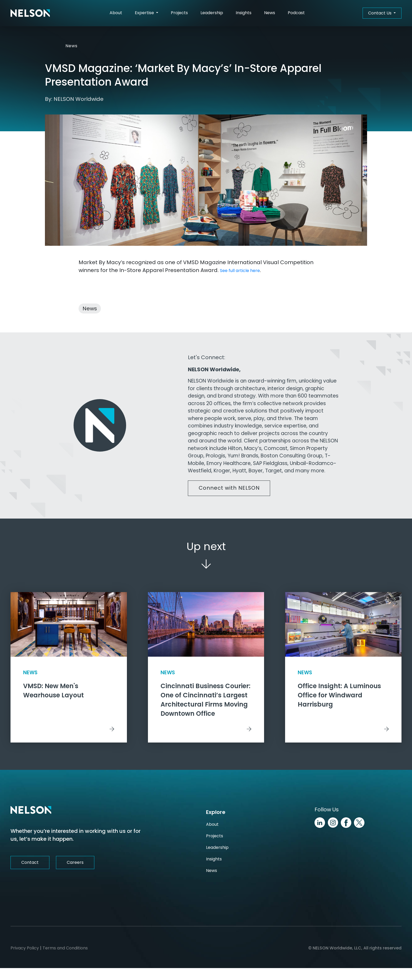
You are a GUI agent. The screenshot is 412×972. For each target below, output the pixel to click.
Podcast (296, 13)
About (116, 13)
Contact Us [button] (380, 13)
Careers (75, 866)
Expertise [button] (145, 13)
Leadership (211, 13)
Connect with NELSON (230, 488)
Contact (30, 866)
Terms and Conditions (65, 952)
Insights (243, 13)
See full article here (240, 271)
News (269, 13)
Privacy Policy (25, 952)
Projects (179, 13)
